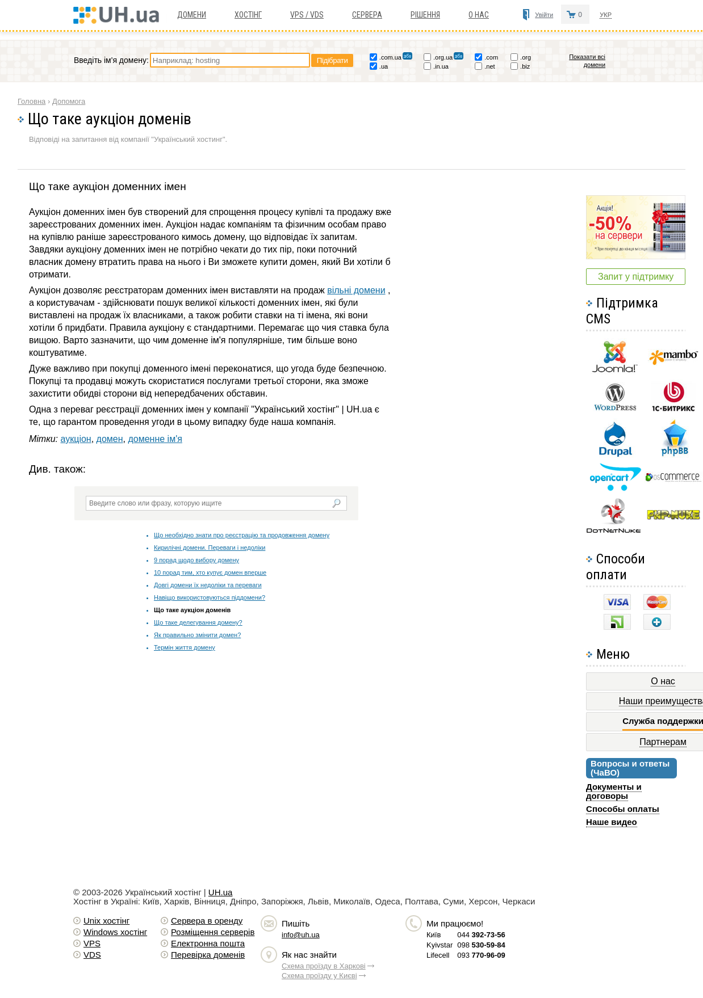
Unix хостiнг (106, 920)
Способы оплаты (622, 809)
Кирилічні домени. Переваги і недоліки (209, 547)
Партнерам (663, 742)
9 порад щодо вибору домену (196, 560)
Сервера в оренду (206, 920)
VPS (92, 943)
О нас (478, 14)
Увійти (544, 14)
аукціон (76, 439)
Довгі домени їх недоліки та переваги (208, 585)
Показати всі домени (587, 60)
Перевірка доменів (208, 954)
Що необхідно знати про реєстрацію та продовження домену (241, 535)
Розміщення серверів (212, 932)
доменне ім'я (155, 439)
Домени (191, 14)
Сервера (367, 14)
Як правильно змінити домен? (197, 634)
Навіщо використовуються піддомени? (209, 597)
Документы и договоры (614, 791)
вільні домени (356, 290)
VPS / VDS (307, 14)
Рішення (425, 14)
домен (110, 439)
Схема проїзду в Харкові (324, 966)
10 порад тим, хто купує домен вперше (210, 572)
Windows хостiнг (115, 932)
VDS (92, 954)
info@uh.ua (301, 934)
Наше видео (611, 822)
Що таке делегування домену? (198, 622)
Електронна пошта (208, 943)
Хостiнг (248, 14)
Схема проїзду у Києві (319, 975)
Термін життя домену (184, 647)
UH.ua (220, 892)
